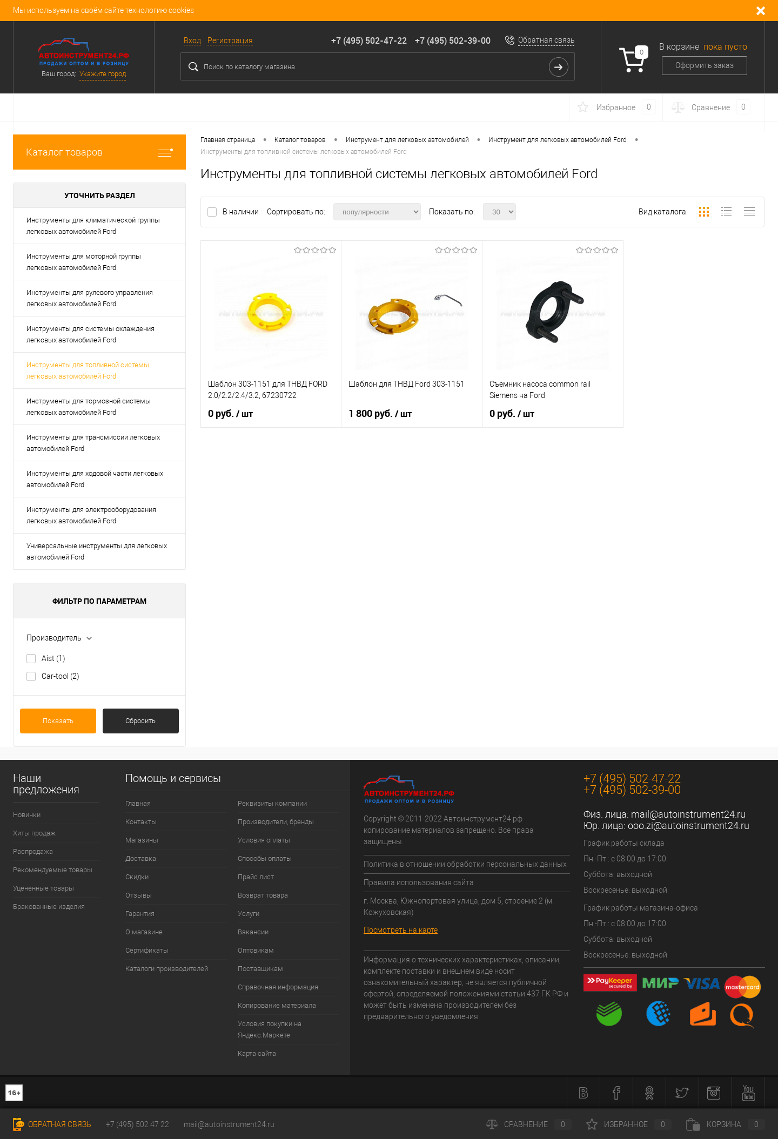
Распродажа (33, 851)
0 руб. (230, 414)
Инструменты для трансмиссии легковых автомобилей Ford (93, 443)
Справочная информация (278, 987)
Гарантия (140, 913)
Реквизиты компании (272, 803)
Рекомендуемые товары (52, 870)
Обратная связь (546, 40)
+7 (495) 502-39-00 (453, 40)
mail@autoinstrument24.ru (688, 814)
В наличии (241, 211)
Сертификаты (147, 950)
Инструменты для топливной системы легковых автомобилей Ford (87, 370)
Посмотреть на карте (401, 930)
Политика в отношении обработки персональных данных (465, 864)
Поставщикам (260, 969)
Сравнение (529, 1124)
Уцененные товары (43, 888)
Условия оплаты (264, 840)
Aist (53, 658)
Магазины (141, 840)
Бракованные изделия (49, 906)
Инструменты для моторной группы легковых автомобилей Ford (83, 262)
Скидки (137, 877)
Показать (58, 721)
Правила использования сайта (419, 882)
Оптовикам (256, 950)
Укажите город (102, 74)
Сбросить (140, 721)
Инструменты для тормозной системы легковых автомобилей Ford (88, 406)
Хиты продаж (34, 833)
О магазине (144, 932)
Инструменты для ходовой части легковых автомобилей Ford (94, 479)
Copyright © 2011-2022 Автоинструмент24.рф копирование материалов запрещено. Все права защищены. (449, 830)
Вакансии (253, 932)
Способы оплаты (265, 858)
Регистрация (230, 40)
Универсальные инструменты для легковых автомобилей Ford (96, 551)
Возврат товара (263, 895)
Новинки (27, 815)
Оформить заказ (704, 65)
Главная (138, 803)
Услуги (248, 913)
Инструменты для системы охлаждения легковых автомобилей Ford (90, 334)
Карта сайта (257, 1053)
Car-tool (60, 676)
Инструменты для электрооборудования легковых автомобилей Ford (91, 515)
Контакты (141, 822)
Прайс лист (256, 877)
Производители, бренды (276, 822)
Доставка (140, 858)
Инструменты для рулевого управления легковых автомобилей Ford (89, 298)
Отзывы (138, 895)
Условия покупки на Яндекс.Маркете (269, 1029)
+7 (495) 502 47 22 (137, 1124)
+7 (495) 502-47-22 (369, 40)
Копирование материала (277, 1005)
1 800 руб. (380, 414)
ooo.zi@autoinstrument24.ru (688, 825)
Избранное (629, 1124)
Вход (192, 40)
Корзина (725, 1124)
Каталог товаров (99, 152)
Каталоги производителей (166, 969)
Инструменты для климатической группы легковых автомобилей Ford (93, 225)
